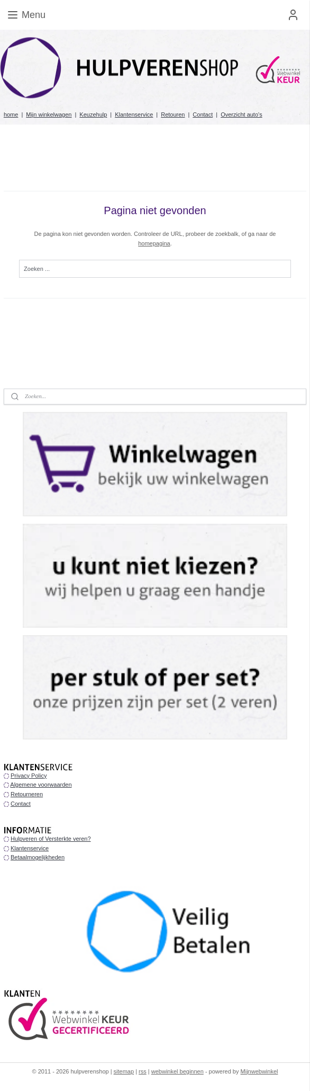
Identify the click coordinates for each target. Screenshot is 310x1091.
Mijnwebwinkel (259, 1071)
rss (143, 1071)
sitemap (124, 1071)
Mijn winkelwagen (48, 114)
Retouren (173, 114)
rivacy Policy (30, 775)
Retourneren (27, 794)
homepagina (154, 243)
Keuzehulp (93, 114)
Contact (203, 114)
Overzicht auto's (241, 114)
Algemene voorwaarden (40, 784)
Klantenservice (134, 114)
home (11, 114)
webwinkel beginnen (177, 1071)
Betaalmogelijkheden (38, 857)
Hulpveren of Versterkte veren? (51, 838)
